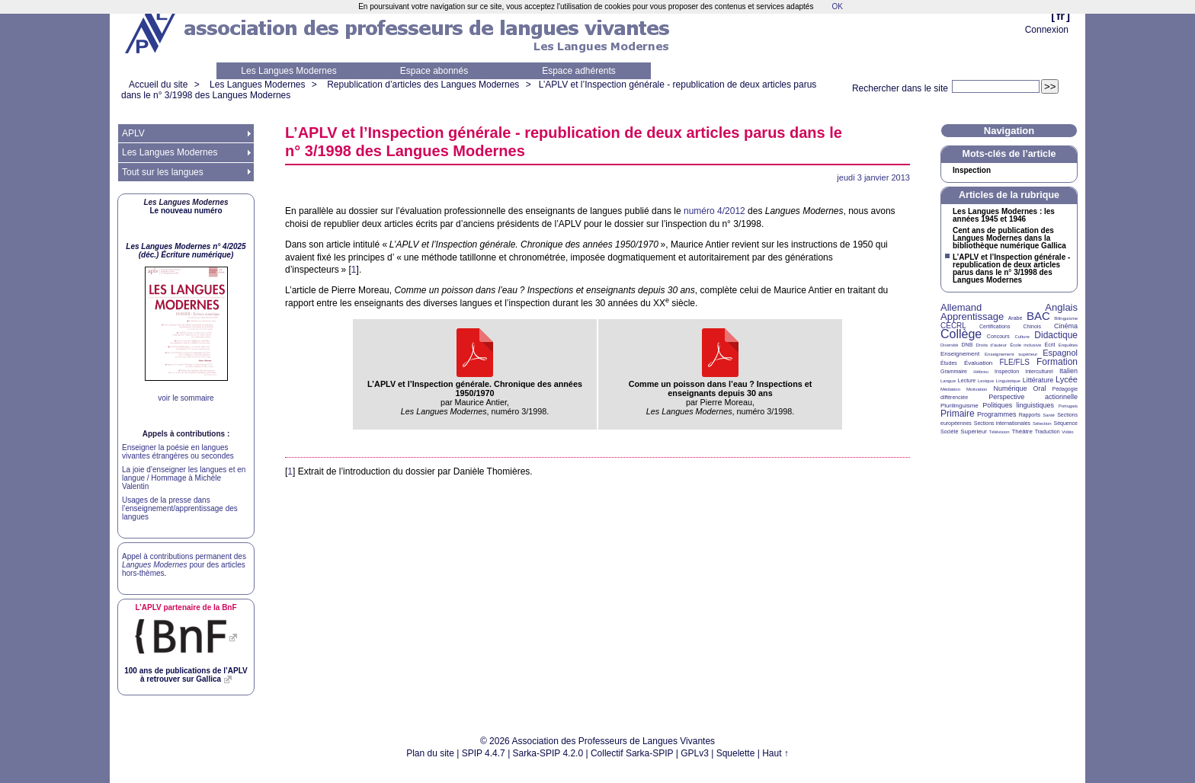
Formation (1057, 361)
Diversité (949, 345)
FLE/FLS (1014, 362)
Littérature (1038, 380)
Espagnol (1060, 352)
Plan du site (430, 753)
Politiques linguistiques (1018, 405)
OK (836, 6)
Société (949, 431)
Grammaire (953, 371)
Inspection (972, 170)
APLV (133, 133)
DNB (967, 344)
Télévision (999, 432)
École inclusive (1025, 345)
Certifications (994, 326)
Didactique (1056, 335)
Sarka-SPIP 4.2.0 (548, 753)
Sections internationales (1002, 423)
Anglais (1061, 307)
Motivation (976, 389)
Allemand (961, 307)
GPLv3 (695, 753)
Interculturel (1039, 371)
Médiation (950, 389)
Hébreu (980, 371)
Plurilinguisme (959, 405)
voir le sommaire (185, 398)
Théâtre (1022, 431)
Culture (1021, 336)
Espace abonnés (434, 71)
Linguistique (1008, 381)
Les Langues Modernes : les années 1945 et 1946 (1004, 215)
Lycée (1067, 379)
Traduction (1047, 431)
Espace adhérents (579, 71)
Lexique (986, 381)
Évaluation (978, 363)
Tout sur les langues (162, 172)
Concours (998, 336)
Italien (1068, 371)
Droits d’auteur (991, 345)
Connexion (1046, 29)
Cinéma (1066, 326)
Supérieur (973, 431)
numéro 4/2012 (714, 211)
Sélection (1042, 423)
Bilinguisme (1066, 318)
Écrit (1049, 344)
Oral (1039, 388)
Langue (948, 381)
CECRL (953, 325)
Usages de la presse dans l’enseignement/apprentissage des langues (180, 508)
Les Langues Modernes (288, 71)
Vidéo (1067, 432)
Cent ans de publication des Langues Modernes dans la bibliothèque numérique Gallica (1009, 238)
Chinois (1032, 326)
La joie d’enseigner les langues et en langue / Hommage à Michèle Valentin (183, 478)
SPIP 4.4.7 (483, 753)
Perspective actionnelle (1033, 397)
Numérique (1010, 388)
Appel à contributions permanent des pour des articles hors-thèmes (184, 564)
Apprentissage (972, 316)
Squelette (735, 753)
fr (1060, 15)
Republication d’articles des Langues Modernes (423, 84)
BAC (1038, 315)
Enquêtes (1068, 345)
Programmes (997, 414)
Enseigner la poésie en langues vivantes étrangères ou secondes (178, 451)
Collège (961, 334)
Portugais (1068, 406)
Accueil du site (158, 84)
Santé (1049, 415)
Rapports (1029, 414)
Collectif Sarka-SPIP (632, 753)
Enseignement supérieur (1011, 354)
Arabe (1015, 318)
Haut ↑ (775, 753)
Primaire (957, 413)
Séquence (1065, 423)
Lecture (967, 380)
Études (948, 363)
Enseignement (959, 353)
